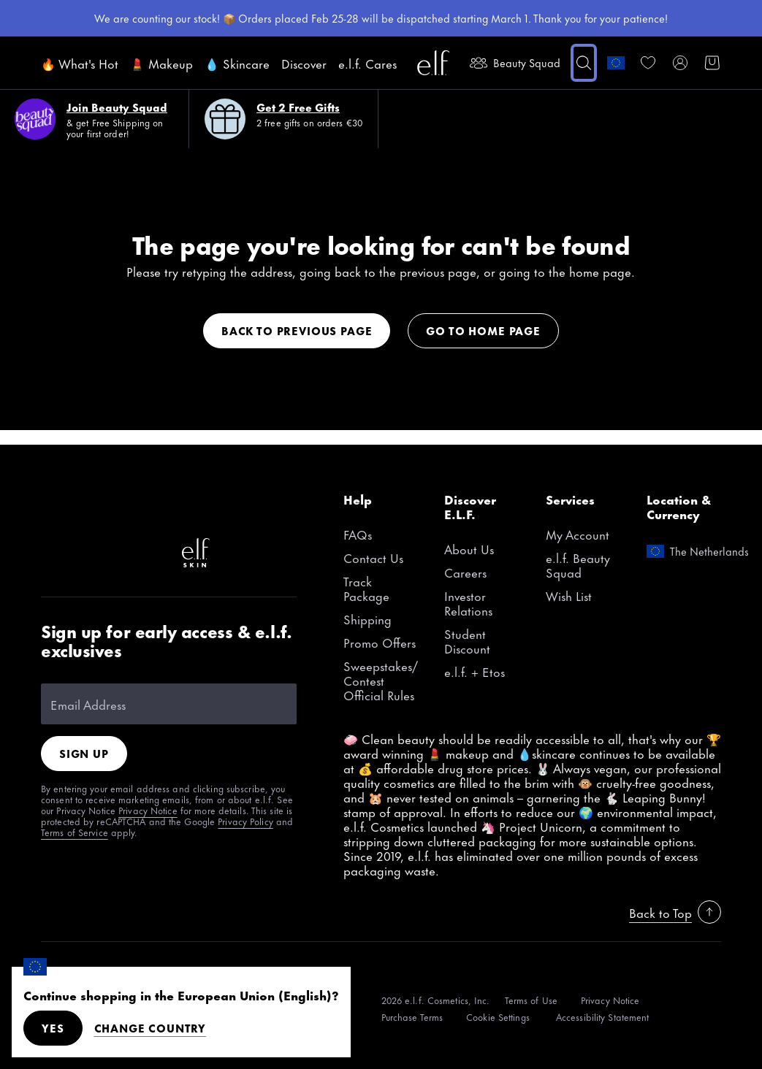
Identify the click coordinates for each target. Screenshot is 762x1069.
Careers (465, 571)
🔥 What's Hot (79, 62)
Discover (304, 62)
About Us (469, 548)
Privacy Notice (148, 809)
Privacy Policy (245, 820)
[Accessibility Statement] (602, 1016)
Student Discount (467, 640)
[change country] (616, 62)
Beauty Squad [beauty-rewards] (515, 63)
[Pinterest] (149, 506)
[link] (648, 62)
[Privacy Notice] (610, 1000)
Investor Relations (468, 602)
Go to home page (483, 330)
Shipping (367, 618)
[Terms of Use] (531, 1000)
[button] (584, 62)
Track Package (366, 587)
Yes (53, 1027)
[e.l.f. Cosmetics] (433, 62)
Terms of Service (74, 831)
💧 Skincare (237, 62)
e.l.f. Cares (367, 62)
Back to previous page (296, 330)
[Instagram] (102, 506)
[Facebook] (195, 506)
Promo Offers (379, 642)
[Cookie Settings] (499, 1016)
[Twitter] (55, 552)
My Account (577, 533)
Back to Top (675, 912)
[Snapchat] (102, 552)
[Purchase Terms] (412, 1016)
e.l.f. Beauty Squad (578, 564)
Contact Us (373, 557)
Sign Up (84, 753)
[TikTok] (55, 506)
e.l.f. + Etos (474, 671)
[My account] (680, 62)
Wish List (569, 595)
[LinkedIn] (149, 552)
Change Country (150, 1028)
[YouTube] (242, 506)
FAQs (357, 533)
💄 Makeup (161, 62)
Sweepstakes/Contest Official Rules (380, 680)
